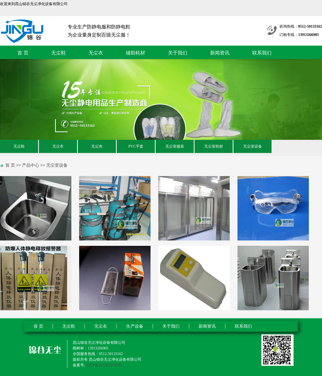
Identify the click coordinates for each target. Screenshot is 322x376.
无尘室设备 (252, 146)
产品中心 (30, 165)
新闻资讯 (219, 53)
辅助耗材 (135, 53)
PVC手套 (135, 146)
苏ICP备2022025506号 (103, 365)
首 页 (22, 53)
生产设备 (134, 326)
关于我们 (177, 53)
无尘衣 (96, 53)
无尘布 (97, 146)
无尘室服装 (174, 146)
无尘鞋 (58, 53)
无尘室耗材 (213, 146)
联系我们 (262, 53)
